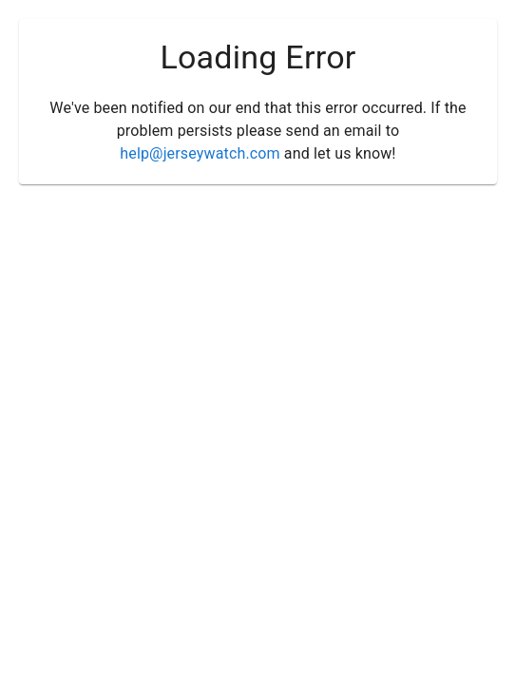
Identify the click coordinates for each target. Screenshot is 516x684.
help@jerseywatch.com (199, 153)
